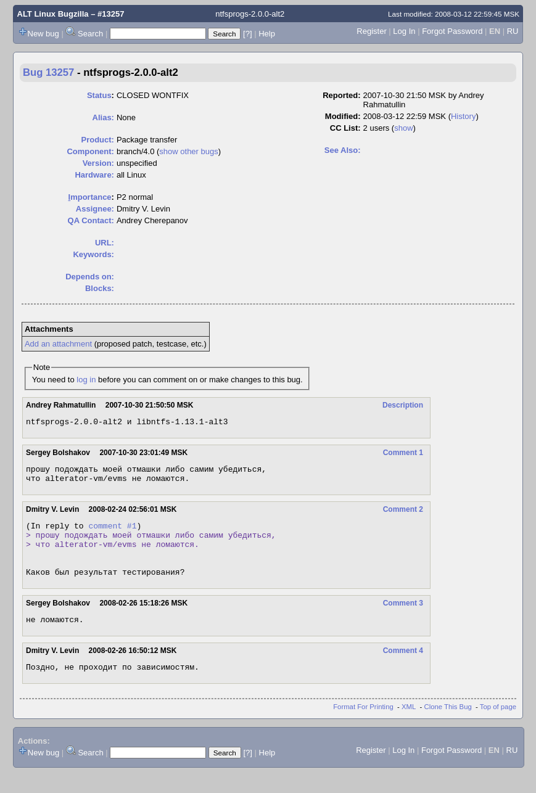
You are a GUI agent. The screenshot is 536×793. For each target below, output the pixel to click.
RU (513, 31)
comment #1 (112, 532)
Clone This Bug (448, 727)
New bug (43, 33)
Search (90, 33)
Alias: (103, 117)
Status (99, 95)
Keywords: (93, 254)
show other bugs (188, 151)
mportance (90, 197)
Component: (90, 151)
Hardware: (94, 174)
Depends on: (89, 276)
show (403, 128)
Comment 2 (403, 515)
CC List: (345, 128)
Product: (97, 139)
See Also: (342, 150)
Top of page (498, 727)
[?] (247, 33)
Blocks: (99, 288)
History (463, 116)
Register (371, 31)
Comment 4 (403, 669)
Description (402, 405)
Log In (404, 31)
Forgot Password (452, 31)
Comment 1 (403, 454)
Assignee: (95, 208)
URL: (104, 242)
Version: (98, 163)
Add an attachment (58, 343)
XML (409, 727)
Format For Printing (363, 727)
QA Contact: (91, 220)
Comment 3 (403, 619)
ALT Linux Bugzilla (53, 13)
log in (86, 379)
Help (266, 33)
